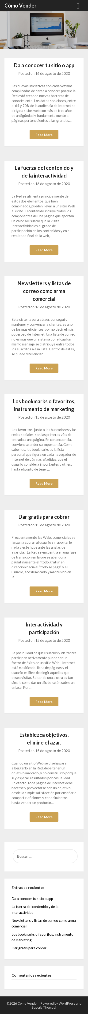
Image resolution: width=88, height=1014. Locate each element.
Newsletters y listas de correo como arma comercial (44, 291)
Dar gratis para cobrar (44, 517)
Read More (44, 135)
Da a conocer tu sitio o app (44, 65)
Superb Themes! (44, 1007)
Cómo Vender (20, 5)
